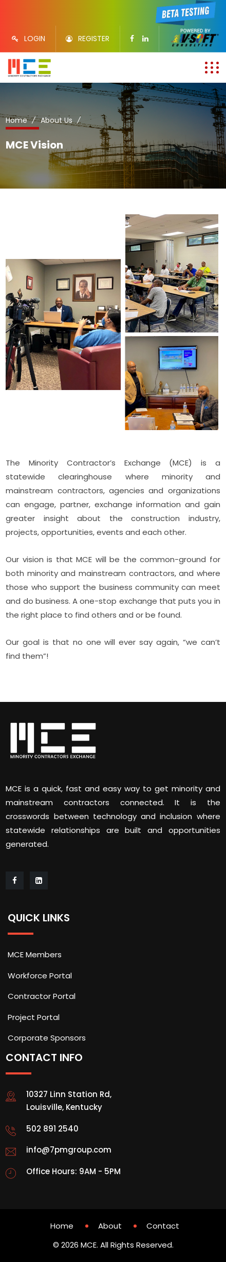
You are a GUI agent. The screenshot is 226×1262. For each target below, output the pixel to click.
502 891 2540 (52, 1128)
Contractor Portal (42, 996)
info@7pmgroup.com (68, 1149)
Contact (162, 1225)
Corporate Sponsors (47, 1037)
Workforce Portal (40, 975)
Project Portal (34, 1017)
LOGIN (34, 38)
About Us (56, 120)
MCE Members (35, 954)
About (110, 1225)
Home (16, 120)
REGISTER (93, 38)
